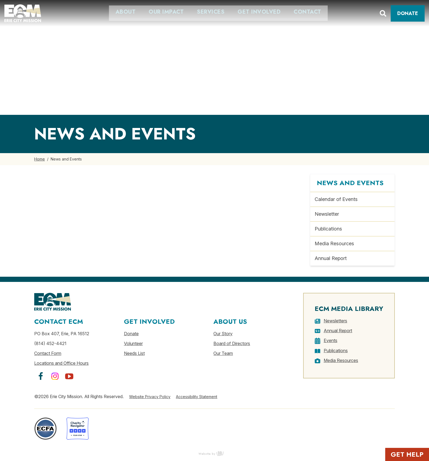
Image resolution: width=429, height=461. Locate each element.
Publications (328, 229)
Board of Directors (231, 343)
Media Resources (334, 243)
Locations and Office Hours (61, 363)
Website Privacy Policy (149, 396)
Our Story (223, 333)
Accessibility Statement (196, 396)
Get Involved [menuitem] (198, 12)
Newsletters (335, 320)
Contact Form (47, 353)
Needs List (134, 353)
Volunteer (133, 343)
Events (330, 340)
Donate (407, 13)
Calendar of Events (336, 199)
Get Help (407, 454)
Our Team (223, 353)
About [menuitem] (64, 12)
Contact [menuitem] (246, 12)
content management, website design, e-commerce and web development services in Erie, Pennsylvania (214, 453)
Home (39, 159)
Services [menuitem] (150, 12)
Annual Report (331, 258)
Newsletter (327, 214)
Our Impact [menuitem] (105, 12)
